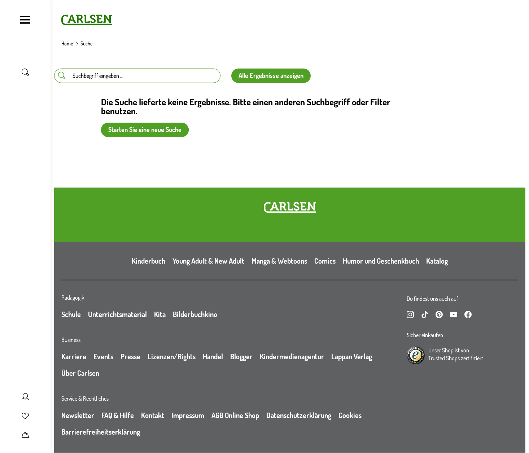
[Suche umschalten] (25, 72)
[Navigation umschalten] (25, 20)
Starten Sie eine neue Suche (145, 129)
